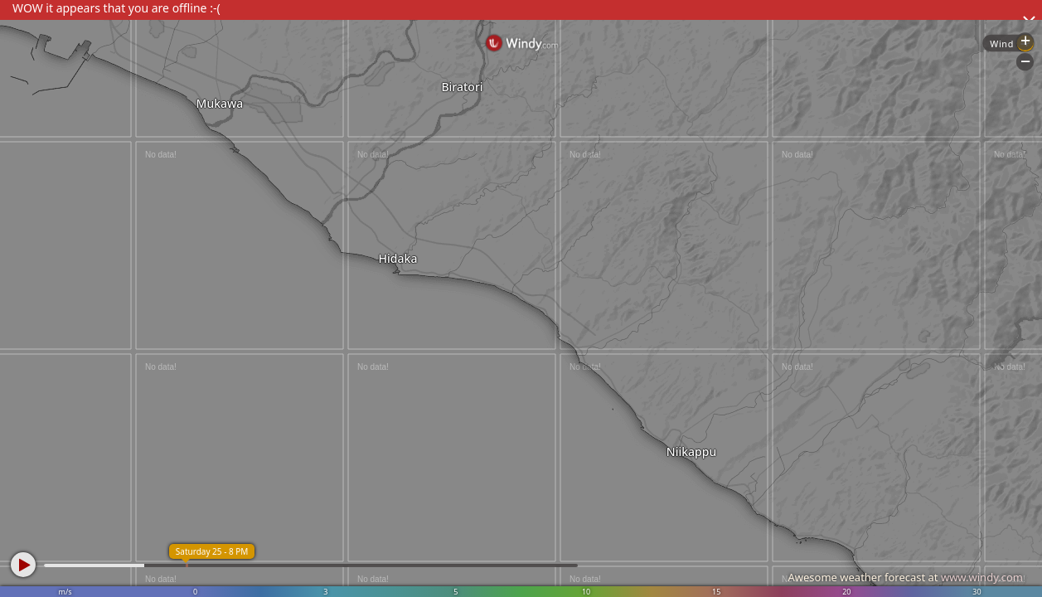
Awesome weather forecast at (905, 577)
